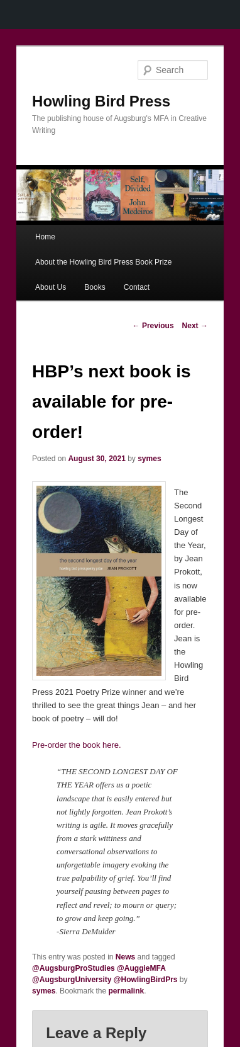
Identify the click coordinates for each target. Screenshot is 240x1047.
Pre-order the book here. (76, 745)
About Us (50, 287)
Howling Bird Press (101, 101)
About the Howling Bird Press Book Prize (103, 262)
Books (94, 287)
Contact (137, 287)
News (125, 957)
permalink (127, 991)
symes (149, 458)
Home (45, 236)
